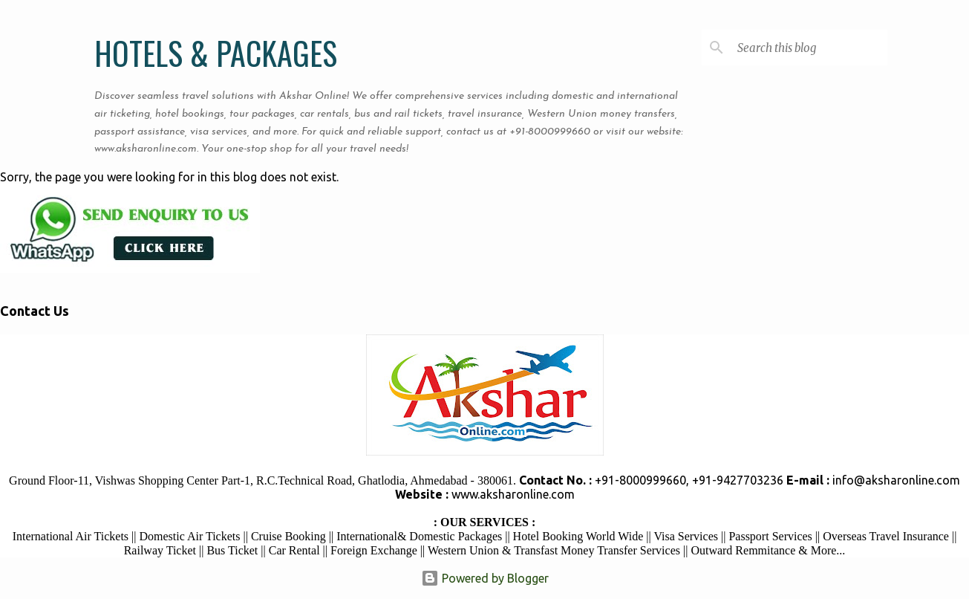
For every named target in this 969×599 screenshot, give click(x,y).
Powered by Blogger (485, 578)
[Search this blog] (809, 47)
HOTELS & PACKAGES (215, 53)
